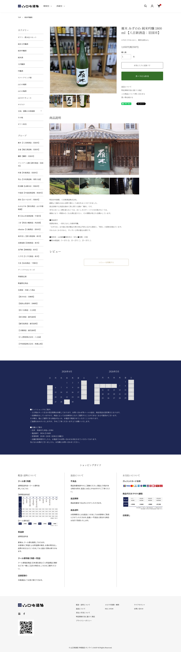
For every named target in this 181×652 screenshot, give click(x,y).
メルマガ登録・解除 (112, 605)
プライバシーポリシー (84, 620)
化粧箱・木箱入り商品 (26, 290)
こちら (26, 488)
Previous (53, 60)
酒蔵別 (59, 6)
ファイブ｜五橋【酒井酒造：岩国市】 (30, 164)
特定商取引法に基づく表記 (131, 90)
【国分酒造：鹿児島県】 (27, 317)
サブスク (21, 104)
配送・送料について (83, 605)
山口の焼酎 (22, 84)
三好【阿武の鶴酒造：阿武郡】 (30, 222)
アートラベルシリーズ (26, 269)
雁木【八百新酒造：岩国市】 (29, 142)
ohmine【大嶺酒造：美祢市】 (29, 229)
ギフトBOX (22, 124)
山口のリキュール (25, 98)
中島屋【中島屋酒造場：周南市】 (30, 193)
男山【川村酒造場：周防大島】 (30, 179)
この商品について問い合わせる (133, 94)
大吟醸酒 (21, 64)
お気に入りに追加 (142, 65)
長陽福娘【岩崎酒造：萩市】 (29, 243)
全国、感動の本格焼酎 (26, 111)
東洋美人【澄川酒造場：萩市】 (30, 236)
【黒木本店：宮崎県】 (26, 296)
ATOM (111, 609)
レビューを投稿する (106, 262)
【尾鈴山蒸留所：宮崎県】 (28, 303)
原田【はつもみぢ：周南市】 (29, 199)
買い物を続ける (127, 97)
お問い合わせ (138, 609)
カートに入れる (142, 76)
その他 (20, 117)
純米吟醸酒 (28, 17)
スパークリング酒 (25, 77)
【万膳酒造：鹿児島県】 (27, 330)
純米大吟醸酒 (23, 44)
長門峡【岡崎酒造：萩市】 (28, 249)
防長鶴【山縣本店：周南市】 (29, 186)
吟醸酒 (20, 71)
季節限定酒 (22, 276)
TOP (19, 17)
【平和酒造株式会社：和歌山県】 (30, 344)
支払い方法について (83, 612)
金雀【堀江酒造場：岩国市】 (29, 149)
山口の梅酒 (22, 91)
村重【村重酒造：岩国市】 (28, 172)
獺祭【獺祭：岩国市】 (26, 156)
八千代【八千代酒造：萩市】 (29, 256)
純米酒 (20, 57)
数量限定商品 (23, 283)
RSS (106, 609)
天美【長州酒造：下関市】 (28, 263)
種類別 (46, 6)
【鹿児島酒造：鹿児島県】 (28, 323)
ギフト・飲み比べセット (27, 37)
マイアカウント (139, 605)
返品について (126, 86)
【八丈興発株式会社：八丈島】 (30, 337)
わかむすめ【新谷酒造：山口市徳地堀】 (30, 207)
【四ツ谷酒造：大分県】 (27, 310)
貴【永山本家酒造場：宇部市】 (30, 216)
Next (113, 60)
